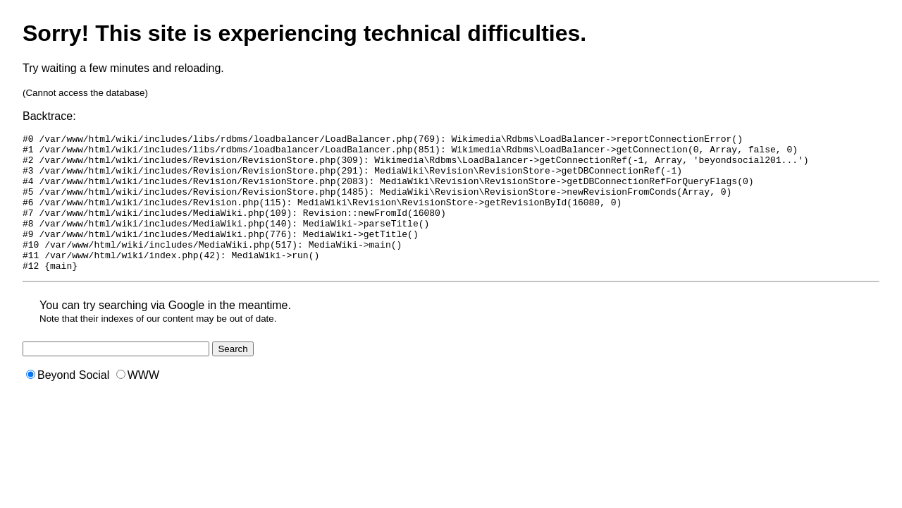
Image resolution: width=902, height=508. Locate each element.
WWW (137, 403)
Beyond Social (67, 403)
